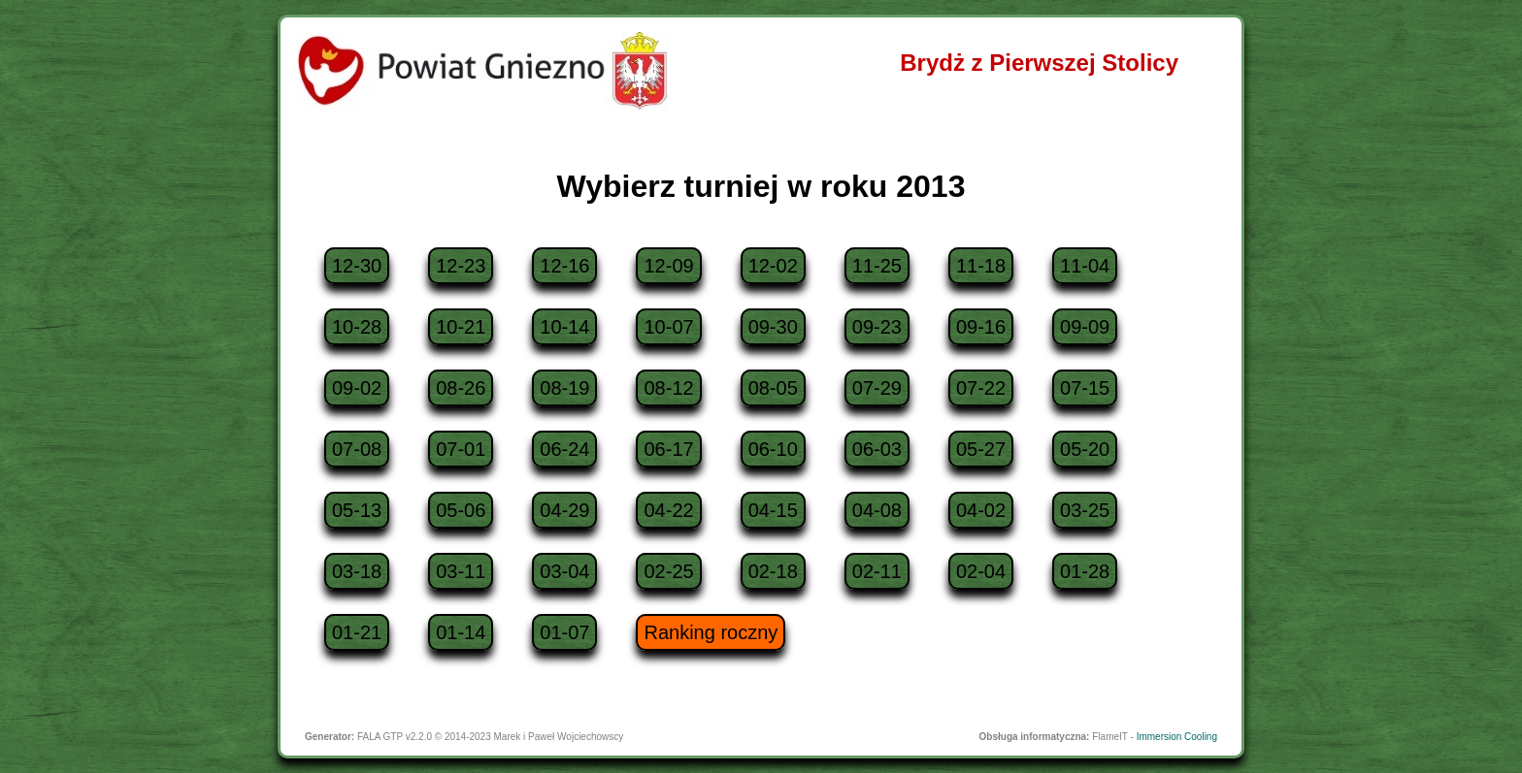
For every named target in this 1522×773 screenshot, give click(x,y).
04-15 (773, 510)
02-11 (877, 571)
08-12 (668, 388)
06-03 (877, 449)
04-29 (564, 510)
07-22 (981, 388)
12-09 (668, 265)
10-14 (564, 327)
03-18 (356, 571)
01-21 (356, 632)
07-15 (1084, 388)
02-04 (981, 571)
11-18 (981, 265)
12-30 (356, 265)
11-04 (1084, 265)
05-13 (356, 510)
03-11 (460, 571)
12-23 (460, 265)
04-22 (668, 510)
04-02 (981, 510)
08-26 (460, 388)
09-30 (773, 327)
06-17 (668, 449)
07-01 (460, 449)
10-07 (668, 327)
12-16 (564, 265)
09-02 (356, 388)
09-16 (981, 327)
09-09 (1084, 327)
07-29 (877, 388)
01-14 (460, 632)
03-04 (564, 571)
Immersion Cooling (1177, 736)
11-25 (877, 265)
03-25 (1084, 510)
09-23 (877, 327)
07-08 (356, 449)
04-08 (877, 510)
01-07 (564, 632)
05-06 (460, 510)
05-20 (1084, 449)
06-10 (773, 449)
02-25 (668, 571)
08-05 (773, 388)
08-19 (564, 388)
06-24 (564, 449)
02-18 (773, 571)
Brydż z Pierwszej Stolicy (1039, 62)
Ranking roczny (711, 632)
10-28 (356, 327)
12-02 (773, 265)
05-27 (981, 449)
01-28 (1084, 571)
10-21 (460, 327)
